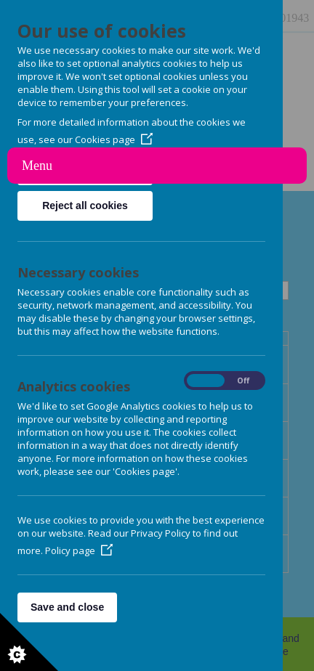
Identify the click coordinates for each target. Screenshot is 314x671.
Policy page (79, 550)
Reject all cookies (85, 205)
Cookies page (114, 139)
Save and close (67, 607)
